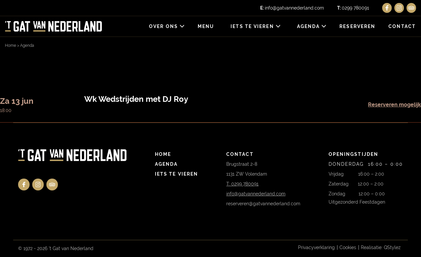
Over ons (163, 26)
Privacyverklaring (316, 247)
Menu (206, 26)
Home (10, 45)
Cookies (347, 247)
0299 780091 (353, 8)
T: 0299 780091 (242, 183)
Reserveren (357, 26)
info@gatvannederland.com (292, 8)
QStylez (392, 247)
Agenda (308, 26)
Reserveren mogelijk (394, 104)
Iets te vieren (252, 26)
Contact (402, 26)
